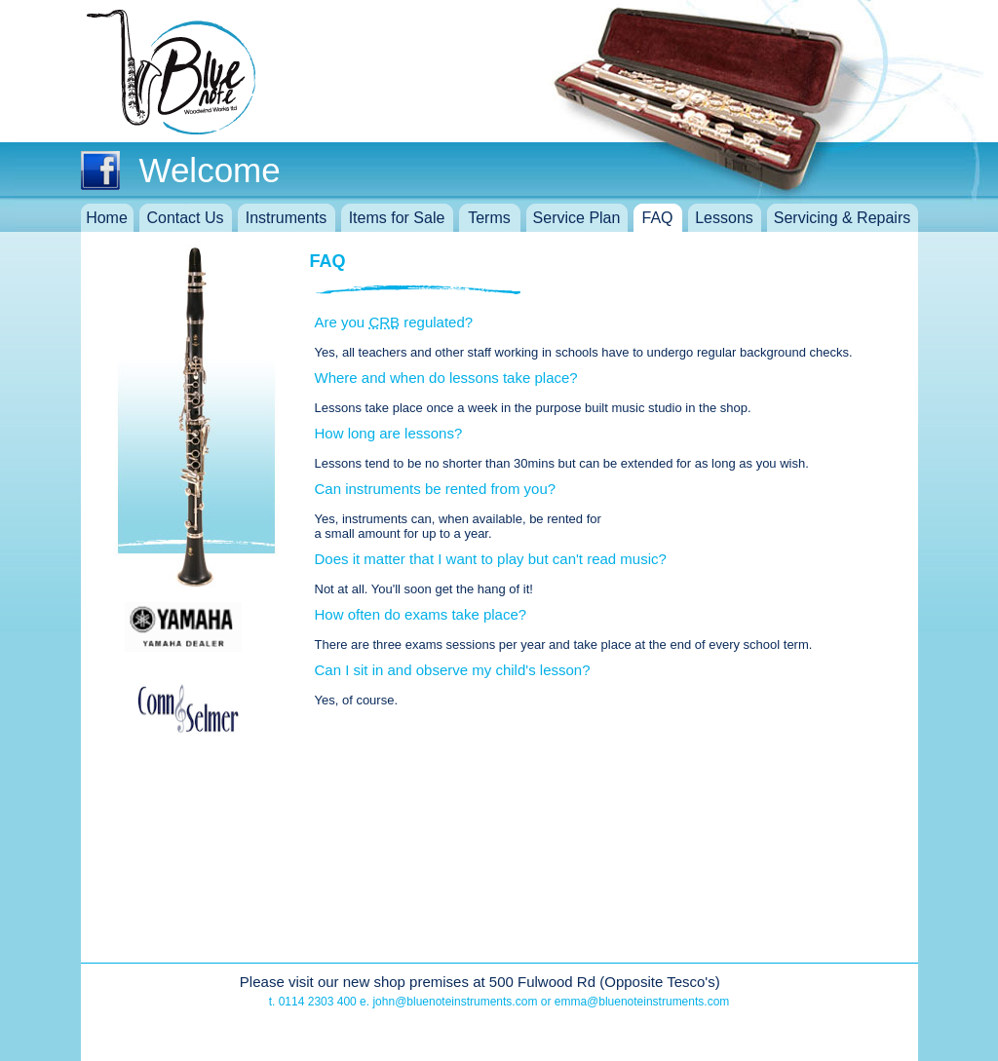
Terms (489, 217)
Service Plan (577, 217)
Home (107, 217)
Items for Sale (397, 217)
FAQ (656, 217)
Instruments (286, 217)
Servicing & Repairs (842, 217)
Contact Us (184, 217)
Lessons (724, 217)
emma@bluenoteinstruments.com (642, 1001)
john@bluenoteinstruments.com (454, 1001)
